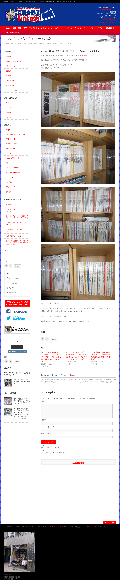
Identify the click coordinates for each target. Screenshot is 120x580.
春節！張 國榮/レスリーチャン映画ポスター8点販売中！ (22, 381)
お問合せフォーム (11, 90)
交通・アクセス (10, 66)
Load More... (17, 347)
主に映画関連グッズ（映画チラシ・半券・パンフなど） (17, 230)
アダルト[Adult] (10, 187)
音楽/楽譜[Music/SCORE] (13, 144)
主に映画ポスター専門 (13, 204)
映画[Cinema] (10, 130)
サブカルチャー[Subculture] (14, 172)
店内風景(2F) (10, 85)
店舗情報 (8, 56)
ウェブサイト (46, 436)
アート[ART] (9, 177)
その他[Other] (10, 192)
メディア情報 (13, 283)
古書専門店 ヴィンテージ (57, 573)
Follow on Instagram (17, 351)
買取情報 (8, 76)
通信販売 (8, 71)
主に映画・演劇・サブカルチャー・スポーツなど (17, 210)
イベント (8, 103)
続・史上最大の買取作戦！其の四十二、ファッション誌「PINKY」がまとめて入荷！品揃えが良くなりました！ (51, 357)
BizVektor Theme (60, 575)
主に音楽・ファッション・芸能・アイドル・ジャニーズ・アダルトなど (17, 217)
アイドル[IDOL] (10, 153)
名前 (43, 423)
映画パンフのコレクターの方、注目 (15, 134)
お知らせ (8, 107)
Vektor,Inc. (71, 575)
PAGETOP (110, 478)
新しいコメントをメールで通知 (52, 450)
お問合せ (113, 21)
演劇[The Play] (10, 139)
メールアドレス (47, 429)
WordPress (49, 575)
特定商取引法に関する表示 (107, 22)
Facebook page (78, 465)
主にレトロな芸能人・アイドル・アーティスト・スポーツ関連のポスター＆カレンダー (17, 243)
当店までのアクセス (109, 19)
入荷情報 (84, 55)
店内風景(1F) (10, 80)
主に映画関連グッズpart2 (13, 236)
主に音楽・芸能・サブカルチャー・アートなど (17, 223)
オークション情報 (14, 278)
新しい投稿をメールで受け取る (52, 455)
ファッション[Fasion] (12, 168)
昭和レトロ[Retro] (11, 148)
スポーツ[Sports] (11, 163)
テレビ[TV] (9, 182)
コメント (44, 402)
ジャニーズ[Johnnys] (12, 158)
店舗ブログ (9, 117)
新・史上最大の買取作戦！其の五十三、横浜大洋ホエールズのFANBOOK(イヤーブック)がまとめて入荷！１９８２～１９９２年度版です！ (22, 414)
